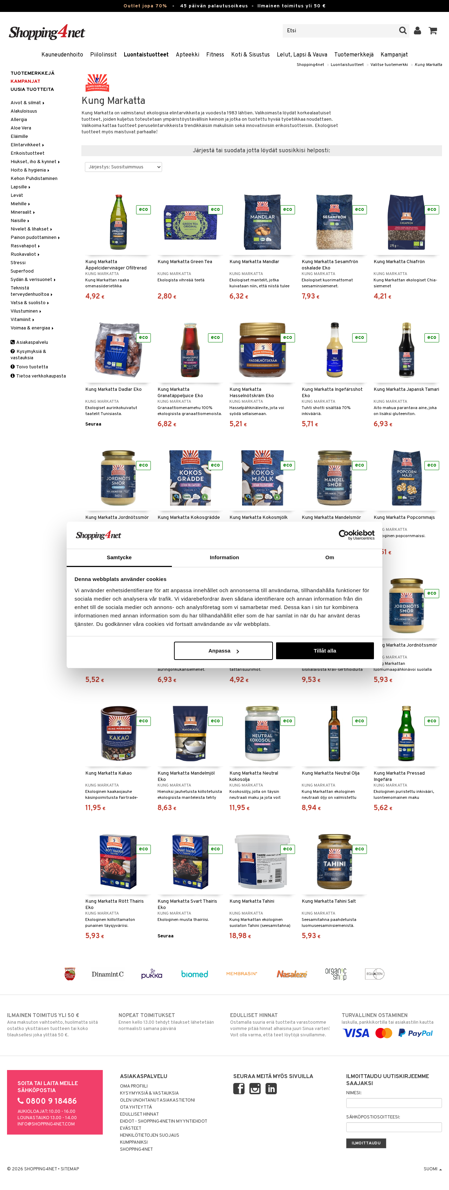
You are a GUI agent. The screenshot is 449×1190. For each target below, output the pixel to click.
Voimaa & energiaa (33, 328)
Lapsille (21, 187)
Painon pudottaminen (36, 238)
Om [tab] (329, 557)
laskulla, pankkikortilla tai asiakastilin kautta (392, 1024)
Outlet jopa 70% (145, 6)
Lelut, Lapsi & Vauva (302, 55)
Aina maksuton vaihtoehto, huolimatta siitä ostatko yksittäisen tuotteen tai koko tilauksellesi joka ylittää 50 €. (57, 1025)
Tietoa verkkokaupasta (38, 376)
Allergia (19, 120)
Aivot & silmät (28, 103)
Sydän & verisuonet (34, 280)
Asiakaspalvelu (29, 343)
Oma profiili (134, 1086)
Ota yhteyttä (136, 1107)
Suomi (433, 1169)
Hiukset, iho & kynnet (36, 162)
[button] (433, 31)
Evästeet (130, 1128)
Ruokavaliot (26, 255)
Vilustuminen (26, 311)
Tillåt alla (325, 651)
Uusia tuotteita (32, 90)
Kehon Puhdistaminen (34, 179)
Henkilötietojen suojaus (149, 1135)
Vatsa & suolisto (30, 303)
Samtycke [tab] (119, 557)
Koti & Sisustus (250, 55)
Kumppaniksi (134, 1142)
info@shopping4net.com (46, 1124)
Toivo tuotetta (29, 367)
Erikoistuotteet (28, 153)
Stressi (18, 263)
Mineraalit (23, 212)
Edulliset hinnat (139, 1114)
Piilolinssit (103, 55)
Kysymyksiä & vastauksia (28, 355)
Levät (17, 196)
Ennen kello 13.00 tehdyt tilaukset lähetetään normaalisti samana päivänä (169, 1022)
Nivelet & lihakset (32, 229)
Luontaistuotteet (146, 55)
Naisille (21, 221)
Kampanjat (394, 55)
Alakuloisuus (24, 111)
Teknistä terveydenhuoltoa (32, 291)
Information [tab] (224, 557)
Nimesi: (353, 1093)
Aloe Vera (21, 128)
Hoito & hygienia (31, 170)
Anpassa (223, 651)
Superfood (22, 271)
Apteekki (187, 55)
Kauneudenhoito (62, 55)
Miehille (21, 204)
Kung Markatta (428, 65)
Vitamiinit (23, 320)
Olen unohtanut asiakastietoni (157, 1100)
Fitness (215, 55)
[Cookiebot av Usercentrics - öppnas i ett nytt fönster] (344, 535)
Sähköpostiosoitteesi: (373, 1117)
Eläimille (19, 137)
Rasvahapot (26, 246)
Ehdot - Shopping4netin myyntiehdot (163, 1121)
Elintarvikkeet (28, 145)
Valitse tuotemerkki (389, 65)
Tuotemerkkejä (354, 55)
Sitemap (70, 1169)
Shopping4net (310, 65)
